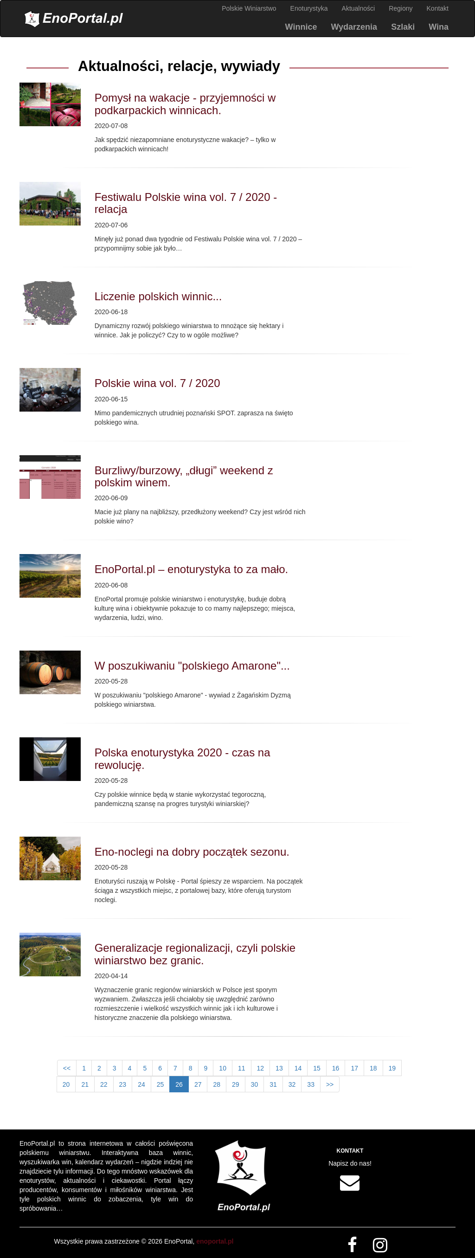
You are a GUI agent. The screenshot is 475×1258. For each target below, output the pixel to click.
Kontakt (438, 8)
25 (160, 1084)
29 (235, 1084)
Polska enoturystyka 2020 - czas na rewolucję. (182, 758)
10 (222, 1068)
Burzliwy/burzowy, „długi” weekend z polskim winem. (184, 476)
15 (317, 1068)
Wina (439, 27)
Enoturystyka (309, 8)
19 (392, 1068)
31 (273, 1084)
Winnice (301, 27)
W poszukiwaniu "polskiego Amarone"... (192, 665)
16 (336, 1068)
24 (141, 1084)
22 (104, 1084)
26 (179, 1084)
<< (67, 1068)
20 (66, 1084)
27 (198, 1084)
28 (216, 1084)
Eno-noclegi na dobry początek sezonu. (192, 851)
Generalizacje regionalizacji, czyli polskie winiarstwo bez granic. (195, 954)
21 (85, 1084)
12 (260, 1068)
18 (373, 1068)
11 (241, 1068)
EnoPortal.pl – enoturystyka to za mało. (192, 569)
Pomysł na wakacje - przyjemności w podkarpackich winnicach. (185, 103)
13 (279, 1068)
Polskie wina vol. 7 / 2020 (157, 383)
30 (254, 1084)
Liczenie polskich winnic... (158, 296)
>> (330, 1084)
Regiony (400, 8)
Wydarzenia (354, 27)
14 (298, 1068)
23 (123, 1084)
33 (311, 1084)
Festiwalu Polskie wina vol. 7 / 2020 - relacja (186, 203)
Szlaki (403, 27)
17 (354, 1068)
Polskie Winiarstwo (249, 8)
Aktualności (358, 8)
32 (292, 1084)
